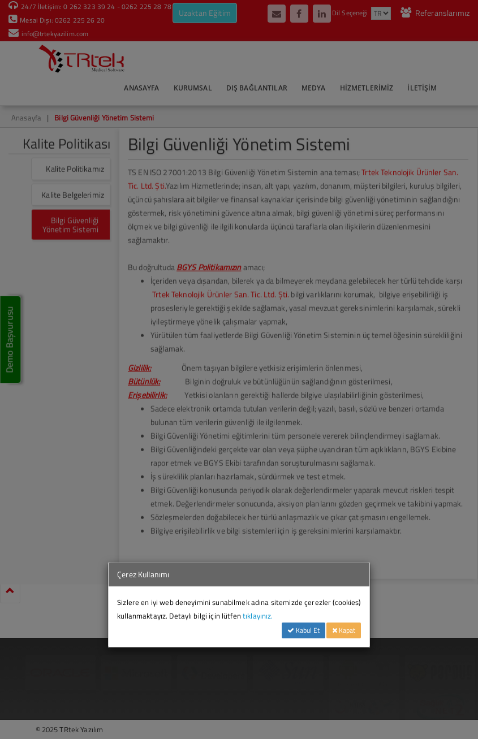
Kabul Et (303, 630)
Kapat (343, 630)
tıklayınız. (258, 615)
